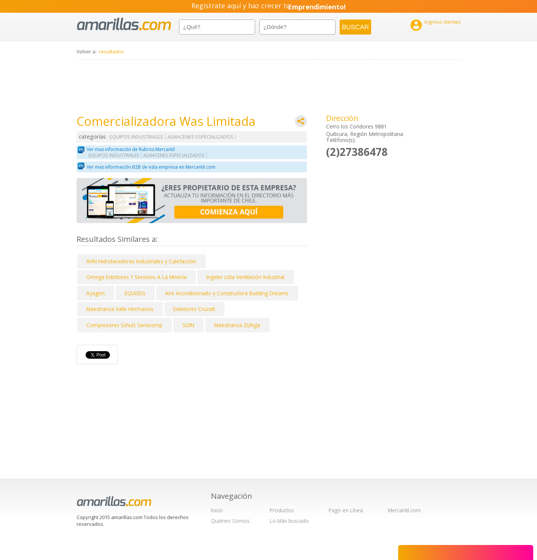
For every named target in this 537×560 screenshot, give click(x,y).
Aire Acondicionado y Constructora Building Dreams (227, 293)
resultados (111, 51)
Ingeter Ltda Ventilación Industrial (245, 277)
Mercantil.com (404, 510)
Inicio (217, 510)
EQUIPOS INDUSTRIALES (136, 137)
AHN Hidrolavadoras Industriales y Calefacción (141, 261)
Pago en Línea (346, 510)
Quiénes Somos (230, 520)
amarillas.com (124, 24)
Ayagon (95, 293)
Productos (282, 510)
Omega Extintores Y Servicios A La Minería (136, 277)
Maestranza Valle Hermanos (119, 308)
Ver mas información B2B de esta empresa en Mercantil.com (151, 167)
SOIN (188, 325)
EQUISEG (135, 293)
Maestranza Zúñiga (237, 325)
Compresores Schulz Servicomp (124, 325)
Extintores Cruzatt (194, 308)
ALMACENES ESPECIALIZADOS (200, 137)
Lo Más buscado (289, 520)
